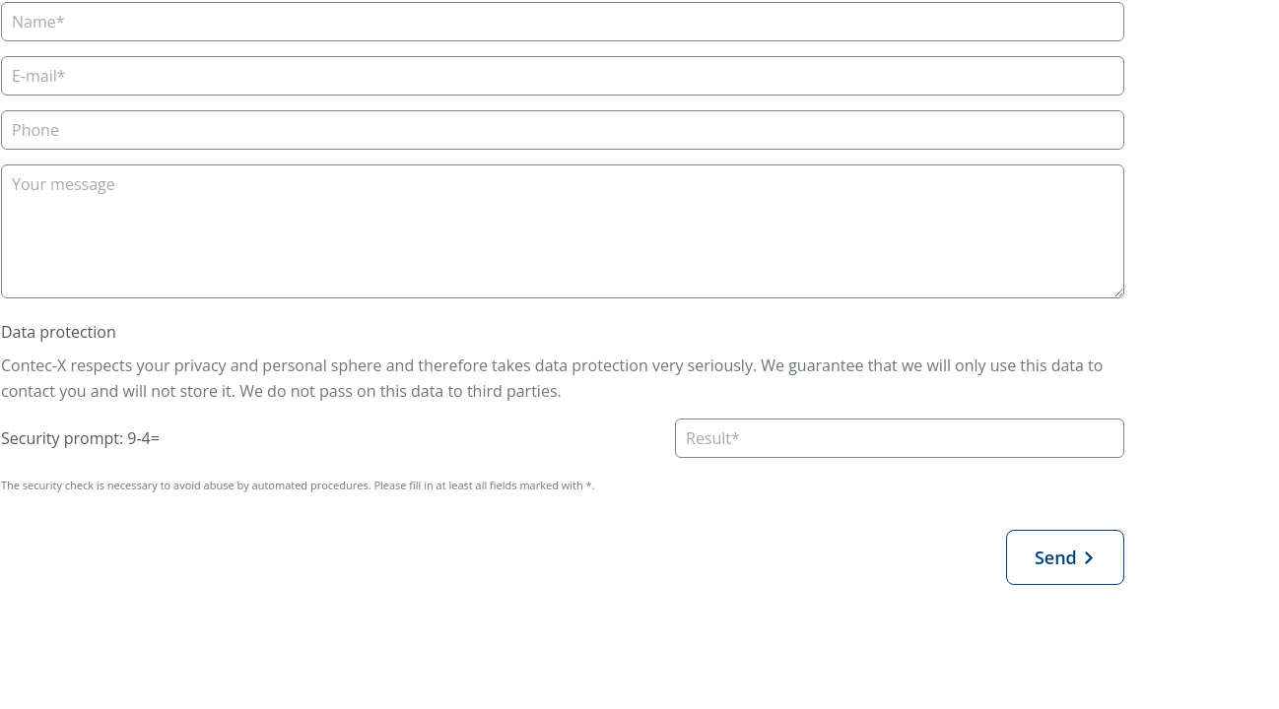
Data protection (58, 332)
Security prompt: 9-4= (80, 438)
